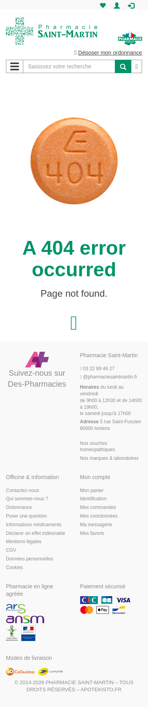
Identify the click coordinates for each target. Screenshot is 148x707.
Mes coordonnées (99, 516)
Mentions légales (23, 541)
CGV (11, 550)
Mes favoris (92, 533)
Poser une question (26, 516)
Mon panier (92, 490)
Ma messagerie (96, 524)
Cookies (14, 567)
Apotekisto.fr (101, 689)
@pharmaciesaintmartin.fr (108, 377)
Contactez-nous (22, 490)
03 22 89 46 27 (97, 368)
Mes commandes (98, 507)
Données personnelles (29, 559)
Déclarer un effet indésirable (35, 533)
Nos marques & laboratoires (109, 458)
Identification (93, 498)
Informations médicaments (34, 524)
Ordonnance (19, 507)
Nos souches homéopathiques (97, 447)
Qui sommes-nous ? (27, 498)
